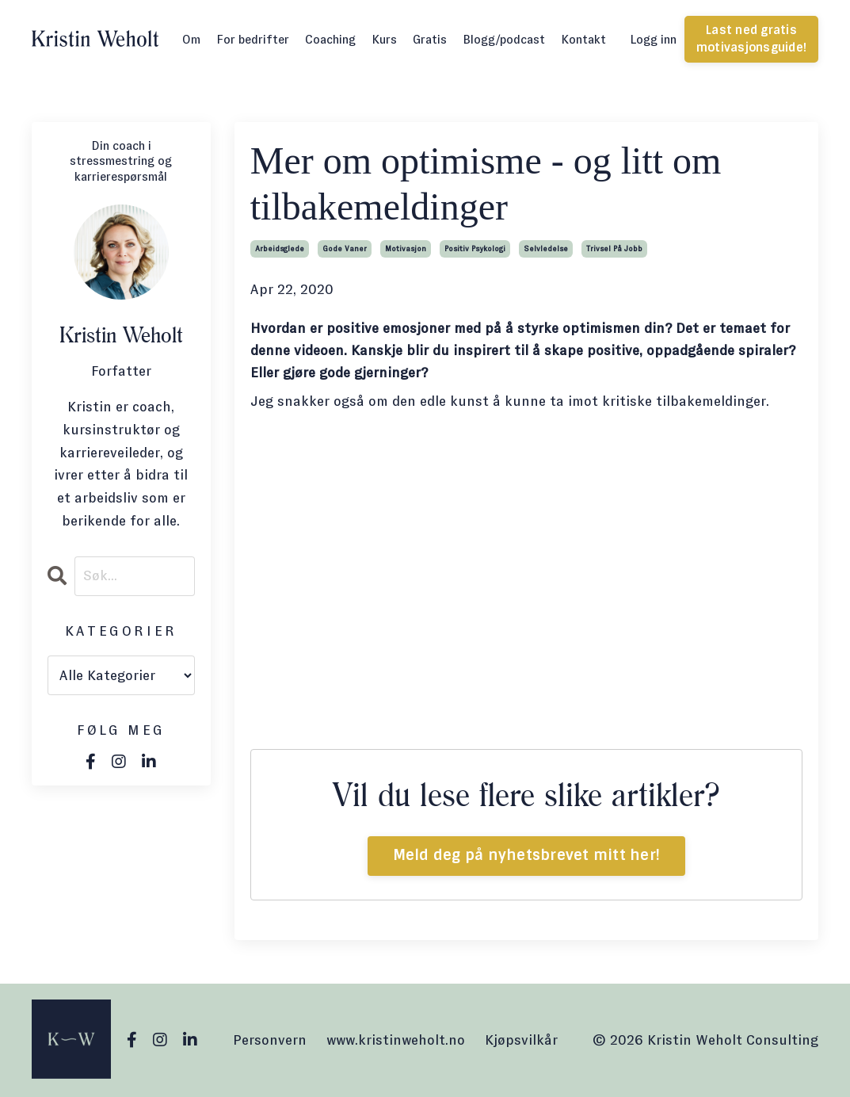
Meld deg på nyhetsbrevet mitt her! (527, 855)
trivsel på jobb (614, 248)
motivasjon (405, 248)
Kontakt (583, 39)
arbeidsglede (279, 248)
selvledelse (546, 248)
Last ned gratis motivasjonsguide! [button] (751, 39)
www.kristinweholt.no (395, 1040)
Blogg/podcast (504, 39)
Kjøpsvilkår (521, 1040)
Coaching (330, 39)
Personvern (270, 1040)
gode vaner (344, 248)
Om (191, 39)
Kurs (384, 39)
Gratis (430, 39)
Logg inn (653, 39)
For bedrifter (252, 39)
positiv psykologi (474, 248)
